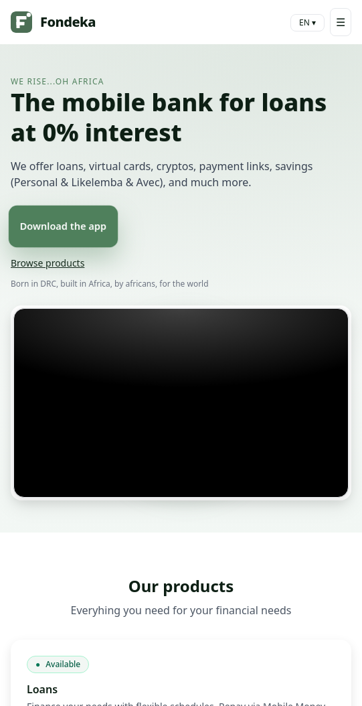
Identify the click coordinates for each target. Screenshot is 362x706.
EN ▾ (307, 22)
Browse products (47, 263)
